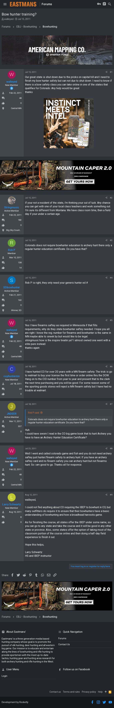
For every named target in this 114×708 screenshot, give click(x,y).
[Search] (109, 4)
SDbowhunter (11, 287)
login (4, 676)
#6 (111, 366)
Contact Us (64, 644)
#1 (111, 72)
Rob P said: (34, 412)
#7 (111, 404)
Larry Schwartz (11, 504)
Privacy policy (89, 691)
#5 (111, 320)
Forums (62, 638)
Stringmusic (11, 207)
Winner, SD (16, 310)
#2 (111, 197)
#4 (111, 277)
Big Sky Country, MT (15, 230)
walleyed (9, 19)
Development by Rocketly (15, 702)
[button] (5, 4)
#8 (111, 448)
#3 (111, 240)
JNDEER (11, 413)
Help (100, 691)
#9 (111, 494)
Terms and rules (71, 691)
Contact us (55, 691)
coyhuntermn (12, 376)
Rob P (11, 250)
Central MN (16, 108)
